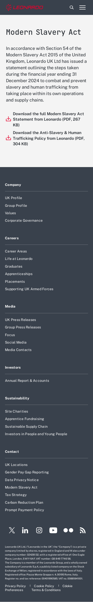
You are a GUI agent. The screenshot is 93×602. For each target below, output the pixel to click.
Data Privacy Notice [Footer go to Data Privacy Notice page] (22, 480)
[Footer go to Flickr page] (68, 531)
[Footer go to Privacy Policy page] (16, 586)
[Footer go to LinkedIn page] (25, 531)
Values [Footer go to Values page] (10, 213)
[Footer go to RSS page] (82, 531)
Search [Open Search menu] (72, 7)
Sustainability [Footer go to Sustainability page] (17, 398)
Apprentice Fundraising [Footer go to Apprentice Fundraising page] (24, 419)
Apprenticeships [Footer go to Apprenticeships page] (18, 274)
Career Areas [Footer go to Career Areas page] (16, 251)
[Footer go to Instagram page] (39, 531)
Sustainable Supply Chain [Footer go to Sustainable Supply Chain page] (26, 426)
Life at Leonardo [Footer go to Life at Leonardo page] (18, 259)
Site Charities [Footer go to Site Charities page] (16, 411)
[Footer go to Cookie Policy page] (44, 586)
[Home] (24, 7)
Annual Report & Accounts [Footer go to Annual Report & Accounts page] (27, 381)
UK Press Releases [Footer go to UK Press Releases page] (20, 320)
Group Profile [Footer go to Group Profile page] (16, 206)
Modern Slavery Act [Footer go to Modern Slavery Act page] (21, 487)
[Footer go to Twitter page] (10, 531)
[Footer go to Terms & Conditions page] (46, 590)
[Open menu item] (82, 7)
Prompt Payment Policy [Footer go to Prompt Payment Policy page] (24, 510)
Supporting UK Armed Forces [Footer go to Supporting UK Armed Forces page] (29, 289)
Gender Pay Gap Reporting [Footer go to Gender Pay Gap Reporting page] (27, 472)
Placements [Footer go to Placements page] (15, 281)
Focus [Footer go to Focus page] (10, 335)
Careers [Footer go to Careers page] (12, 238)
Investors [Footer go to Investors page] (13, 367)
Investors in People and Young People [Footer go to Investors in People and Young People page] (36, 434)
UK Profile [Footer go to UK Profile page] (13, 198)
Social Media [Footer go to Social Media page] (16, 342)
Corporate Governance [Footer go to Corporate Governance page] (24, 220)
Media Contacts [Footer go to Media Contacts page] (18, 350)
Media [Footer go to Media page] (10, 306)
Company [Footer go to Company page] (13, 185)
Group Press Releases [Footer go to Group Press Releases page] (23, 327)
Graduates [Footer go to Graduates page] (13, 266)
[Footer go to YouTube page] (53, 531)
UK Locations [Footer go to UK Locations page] (16, 465)
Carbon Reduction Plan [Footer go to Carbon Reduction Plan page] (24, 502)
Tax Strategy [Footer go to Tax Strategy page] (16, 495)
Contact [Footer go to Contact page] (12, 452)
